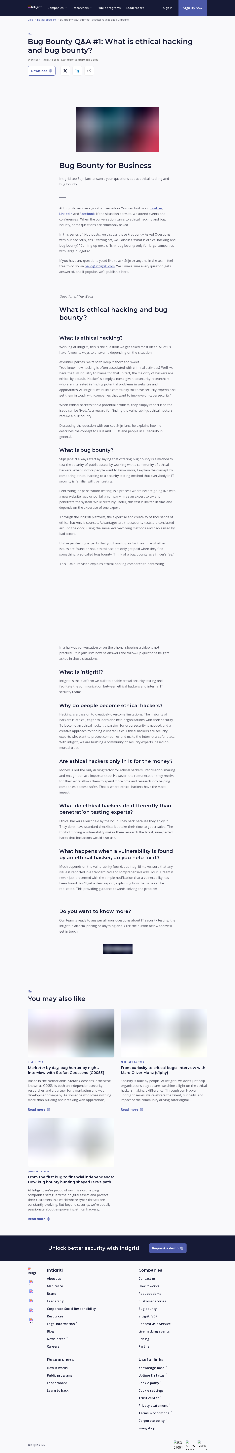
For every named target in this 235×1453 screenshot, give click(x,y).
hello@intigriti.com (100, 266)
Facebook (87, 214)
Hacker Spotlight (46, 19)
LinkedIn (65, 214)
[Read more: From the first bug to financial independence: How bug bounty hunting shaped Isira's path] (71, 1142)
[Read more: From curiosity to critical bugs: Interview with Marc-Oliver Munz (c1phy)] (164, 1033)
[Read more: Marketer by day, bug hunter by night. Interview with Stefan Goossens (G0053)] (71, 1033)
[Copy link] (89, 71)
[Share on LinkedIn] (77, 71)
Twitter (156, 208)
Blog (30, 19)
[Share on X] (65, 71)
